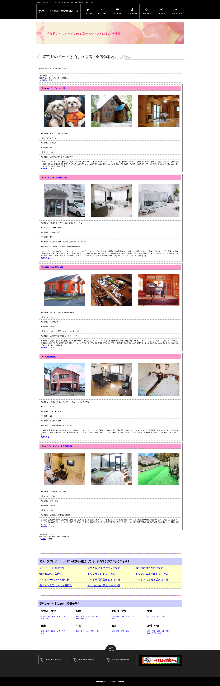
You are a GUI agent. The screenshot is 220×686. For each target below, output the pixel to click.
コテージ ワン (51, 356)
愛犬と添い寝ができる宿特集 (104, 567)
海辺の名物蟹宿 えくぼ (54, 267)
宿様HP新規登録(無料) (120, 659)
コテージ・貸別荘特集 (51, 567)
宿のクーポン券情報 (86, 659)
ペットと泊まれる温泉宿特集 (152, 579)
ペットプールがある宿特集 (54, 579)
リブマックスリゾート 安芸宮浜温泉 (59, 446)
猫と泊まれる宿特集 (50, 573)
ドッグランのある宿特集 (101, 573)
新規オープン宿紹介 (53, 659)
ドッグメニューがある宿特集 (152, 573)
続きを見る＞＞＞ (47, 168)
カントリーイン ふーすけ (56, 88)
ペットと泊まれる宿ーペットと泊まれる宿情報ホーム (58, 11)
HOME (41, 68)
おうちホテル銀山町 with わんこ (58, 177)
